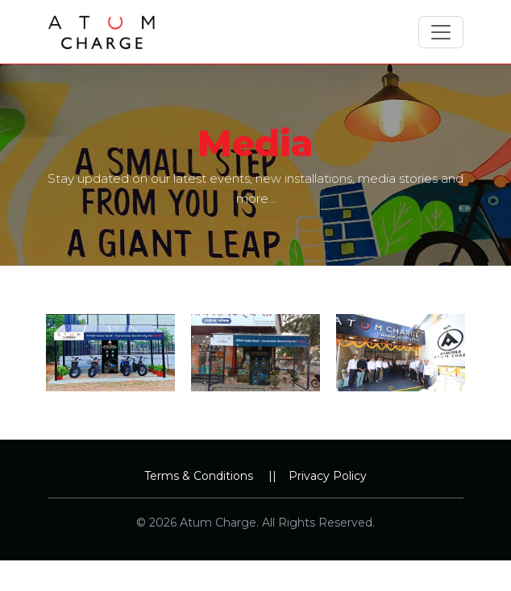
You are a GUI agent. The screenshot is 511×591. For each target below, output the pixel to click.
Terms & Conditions (198, 476)
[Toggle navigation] (440, 32)
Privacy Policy (328, 476)
